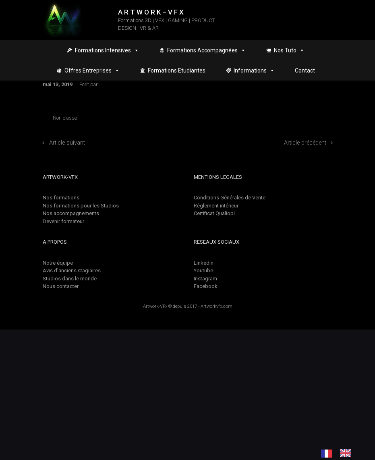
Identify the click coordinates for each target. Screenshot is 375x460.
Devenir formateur (63, 221)
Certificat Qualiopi (214, 213)
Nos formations (61, 198)
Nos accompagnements (71, 213)
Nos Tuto (289, 50)
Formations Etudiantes (176, 70)
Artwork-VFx (155, 306)
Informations (254, 70)
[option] (347, 453)
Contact (305, 70)
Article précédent (305, 142)
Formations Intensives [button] (107, 50)
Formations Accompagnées (206, 50)
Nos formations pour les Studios (81, 206)
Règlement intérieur (216, 206)
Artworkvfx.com (216, 306)
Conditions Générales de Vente (229, 198)
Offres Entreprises (92, 70)
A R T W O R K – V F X (151, 12)
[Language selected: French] (340, 453)
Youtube (203, 270)
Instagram (205, 279)
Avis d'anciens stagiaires (72, 270)
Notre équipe (58, 263)
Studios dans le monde (70, 279)
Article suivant (67, 142)
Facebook (206, 286)
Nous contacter (61, 286)
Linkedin (203, 263)
